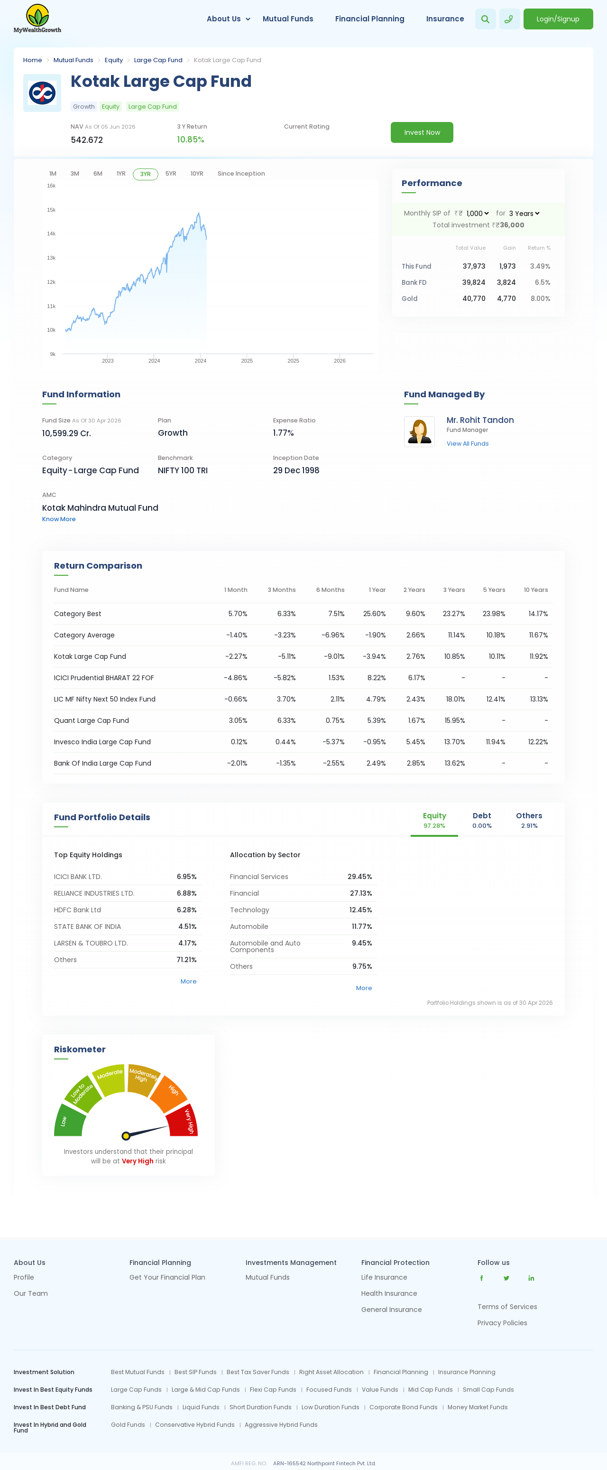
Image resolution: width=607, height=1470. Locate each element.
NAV (103, 126)
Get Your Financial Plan (167, 1278)
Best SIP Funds (196, 1372)
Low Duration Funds (330, 1407)
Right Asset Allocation (331, 1372)
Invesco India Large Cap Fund (102, 742)
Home (32, 60)
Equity (114, 60)
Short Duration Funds (261, 1407)
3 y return (192, 126)
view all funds (468, 444)
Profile (24, 1278)
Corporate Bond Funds (403, 1407)
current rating (307, 126)
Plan (164, 420)
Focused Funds (329, 1390)
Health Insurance (389, 1294)
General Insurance (391, 1310)
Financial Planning (370, 19)
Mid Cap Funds (430, 1390)
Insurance (445, 19)
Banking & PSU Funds (142, 1407)
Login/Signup (558, 19)
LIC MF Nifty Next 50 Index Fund (105, 699)
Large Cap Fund (158, 60)
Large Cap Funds (136, 1390)
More (189, 981)
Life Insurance (384, 1278)
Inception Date (296, 458)
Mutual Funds (288, 19)
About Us (224, 19)
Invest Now (422, 132)
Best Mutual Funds (138, 1372)
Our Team (31, 1294)
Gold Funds (128, 1425)
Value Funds (380, 1390)
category (57, 458)
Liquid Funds (201, 1407)
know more (59, 519)
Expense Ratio (294, 420)
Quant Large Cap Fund (91, 720)
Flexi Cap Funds (273, 1390)
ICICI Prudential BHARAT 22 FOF (104, 678)
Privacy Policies (502, 1323)
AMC (49, 495)
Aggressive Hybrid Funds (281, 1425)
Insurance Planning (467, 1372)
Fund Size (81, 420)
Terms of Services (507, 1306)
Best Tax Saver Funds (258, 1372)
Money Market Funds (478, 1407)
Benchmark (175, 458)
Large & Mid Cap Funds (206, 1390)
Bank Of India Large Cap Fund (102, 763)
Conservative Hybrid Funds (195, 1425)
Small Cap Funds (488, 1390)
